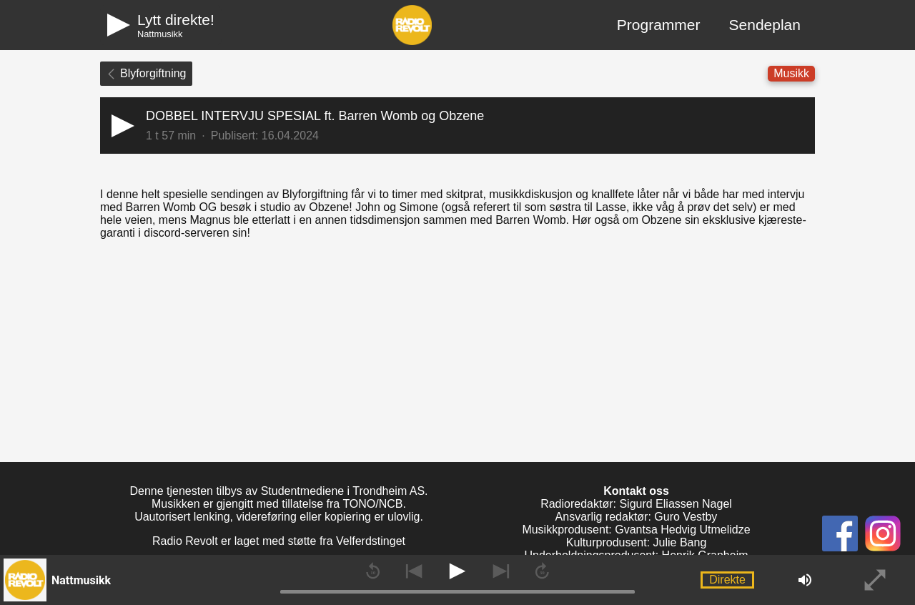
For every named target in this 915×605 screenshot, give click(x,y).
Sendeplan (765, 24)
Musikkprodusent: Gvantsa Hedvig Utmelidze (636, 529)
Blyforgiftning (146, 73)
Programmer (659, 24)
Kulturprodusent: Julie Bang (636, 542)
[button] (457, 125)
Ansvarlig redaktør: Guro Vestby (636, 517)
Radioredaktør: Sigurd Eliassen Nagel (636, 504)
